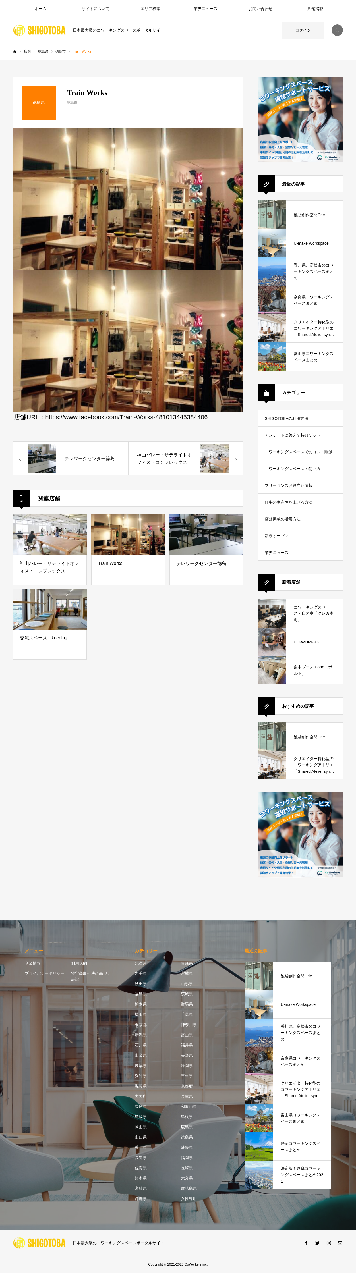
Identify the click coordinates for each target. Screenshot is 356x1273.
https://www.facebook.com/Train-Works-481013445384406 (126, 417)
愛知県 (141, 1075)
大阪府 (141, 1096)
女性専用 (189, 1198)
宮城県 (187, 973)
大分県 (187, 1178)
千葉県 (187, 1014)
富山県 (187, 1035)
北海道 (141, 963)
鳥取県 (141, 1116)
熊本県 (141, 1178)
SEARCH (337, 30)
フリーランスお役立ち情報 (288, 485)
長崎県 (187, 1168)
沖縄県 (141, 1198)
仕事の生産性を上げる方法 (288, 502)
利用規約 (79, 963)
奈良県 (141, 1106)
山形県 (187, 983)
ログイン (303, 30)
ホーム (41, 8)
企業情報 (33, 963)
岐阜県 (141, 1065)
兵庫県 (187, 1096)
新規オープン (277, 535)
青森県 (187, 963)
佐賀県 (141, 1168)
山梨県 (141, 1055)
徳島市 (72, 103)
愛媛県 (187, 1147)
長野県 (187, 1055)
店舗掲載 (315, 8)
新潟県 (141, 1035)
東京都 (141, 1024)
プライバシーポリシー (45, 973)
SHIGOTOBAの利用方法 (286, 418)
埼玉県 (141, 1014)
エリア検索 (150, 8)
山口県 (141, 1137)
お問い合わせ (260, 8)
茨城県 (187, 994)
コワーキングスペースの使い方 (292, 468)
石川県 (141, 1045)
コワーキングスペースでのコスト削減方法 (298, 455)
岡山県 (141, 1127)
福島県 (141, 994)
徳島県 (187, 1137)
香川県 (141, 1147)
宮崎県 (141, 1188)
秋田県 (141, 983)
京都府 (187, 1086)
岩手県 (141, 973)
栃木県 (141, 1004)
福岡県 (187, 1157)
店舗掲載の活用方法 (283, 519)
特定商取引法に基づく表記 (91, 976)
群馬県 (187, 1004)
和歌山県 (189, 1106)
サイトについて (95, 8)
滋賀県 (141, 1086)
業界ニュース (206, 8)
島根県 (187, 1116)
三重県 (187, 1075)
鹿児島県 (189, 1188)
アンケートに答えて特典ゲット (292, 435)
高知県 (141, 1157)
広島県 (187, 1127)
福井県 (187, 1045)
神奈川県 (189, 1024)
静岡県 (187, 1065)
